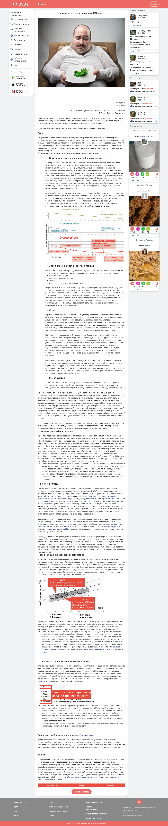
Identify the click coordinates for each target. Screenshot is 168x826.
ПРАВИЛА (100, 818)
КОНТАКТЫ (103, 814)
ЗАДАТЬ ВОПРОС (92, 814)
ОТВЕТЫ (52, 816)
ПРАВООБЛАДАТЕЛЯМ (94, 802)
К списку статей (82, 791)
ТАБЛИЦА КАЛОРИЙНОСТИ (58, 807)
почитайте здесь (57, 203)
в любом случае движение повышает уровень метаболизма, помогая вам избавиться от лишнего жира (82, 649)
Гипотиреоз (86, 735)
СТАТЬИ (15, 816)
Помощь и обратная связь (21, 72)
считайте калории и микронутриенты (80, 777)
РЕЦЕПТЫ (16, 807)
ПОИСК (52, 802)
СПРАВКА (89, 807)
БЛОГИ (15, 811)
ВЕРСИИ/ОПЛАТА (92, 809)
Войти (154, 4)
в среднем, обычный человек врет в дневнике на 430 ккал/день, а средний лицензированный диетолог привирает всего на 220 (80, 526)
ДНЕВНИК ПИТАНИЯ (19, 802)
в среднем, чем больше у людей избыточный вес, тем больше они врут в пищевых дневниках (77, 497)
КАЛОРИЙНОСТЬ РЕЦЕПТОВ (59, 811)
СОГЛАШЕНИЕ (91, 818)
